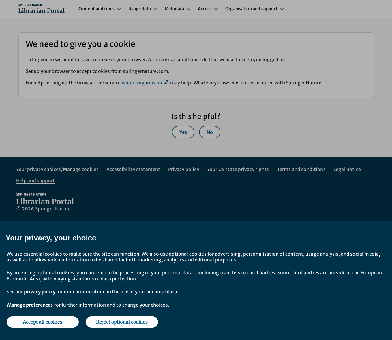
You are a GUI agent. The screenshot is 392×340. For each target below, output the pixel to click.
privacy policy (39, 292)
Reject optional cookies (122, 322)
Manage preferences (30, 305)
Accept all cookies (42, 322)
